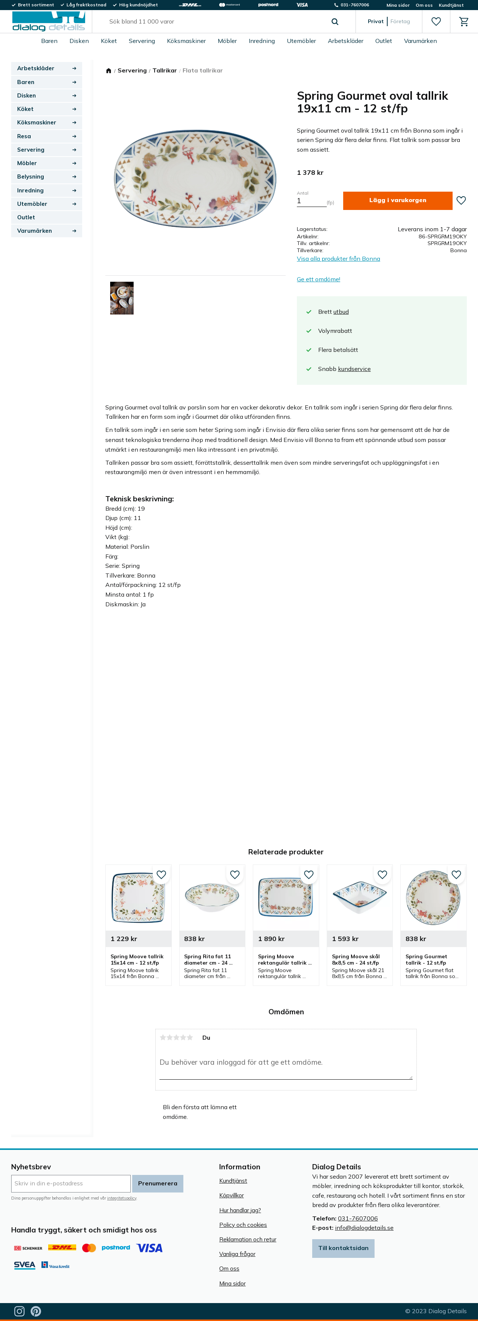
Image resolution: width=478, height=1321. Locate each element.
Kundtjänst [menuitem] (451, 5)
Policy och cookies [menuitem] (243, 1224)
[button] (436, 21)
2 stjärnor (169, 1037)
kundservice (354, 368)
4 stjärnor (183, 1037)
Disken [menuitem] (79, 40)
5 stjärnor (189, 1037)
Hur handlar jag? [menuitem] (240, 1210)
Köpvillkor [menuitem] (231, 1195)
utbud (341, 311)
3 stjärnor (176, 1037)
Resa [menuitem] (24, 136)
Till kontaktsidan (343, 1248)
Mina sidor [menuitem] (398, 5)
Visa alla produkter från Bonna (338, 258)
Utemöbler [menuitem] (301, 40)
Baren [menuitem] (49, 40)
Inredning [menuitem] (262, 40)
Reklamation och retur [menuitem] (247, 1239)
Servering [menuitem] (142, 40)
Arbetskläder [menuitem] (345, 40)
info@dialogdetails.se (364, 1227)
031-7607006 (358, 1218)
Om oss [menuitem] (424, 5)
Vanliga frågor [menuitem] (237, 1253)
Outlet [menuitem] (383, 40)
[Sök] (335, 22)
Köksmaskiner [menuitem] (186, 40)
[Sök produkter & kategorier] (215, 22)
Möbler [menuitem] (227, 40)
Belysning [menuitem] (30, 176)
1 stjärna (162, 1037)
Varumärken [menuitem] (420, 40)
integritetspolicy (121, 1198)
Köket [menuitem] (109, 40)
